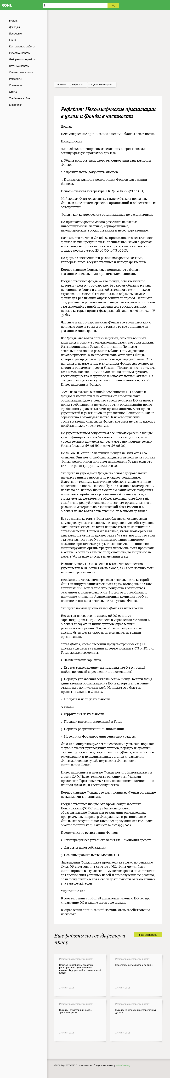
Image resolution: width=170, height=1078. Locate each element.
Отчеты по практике (21, 72)
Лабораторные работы (22, 59)
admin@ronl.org (123, 1065)
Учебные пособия (19, 98)
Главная (61, 84)
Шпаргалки (15, 104)
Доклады (14, 27)
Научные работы (19, 66)
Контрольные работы (22, 46)
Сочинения (15, 85)
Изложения (16, 33)
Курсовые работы (19, 53)
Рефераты (15, 79)
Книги (12, 40)
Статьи (13, 91)
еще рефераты (148, 934)
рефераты (77, 84)
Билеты (13, 20)
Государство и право (101, 84)
